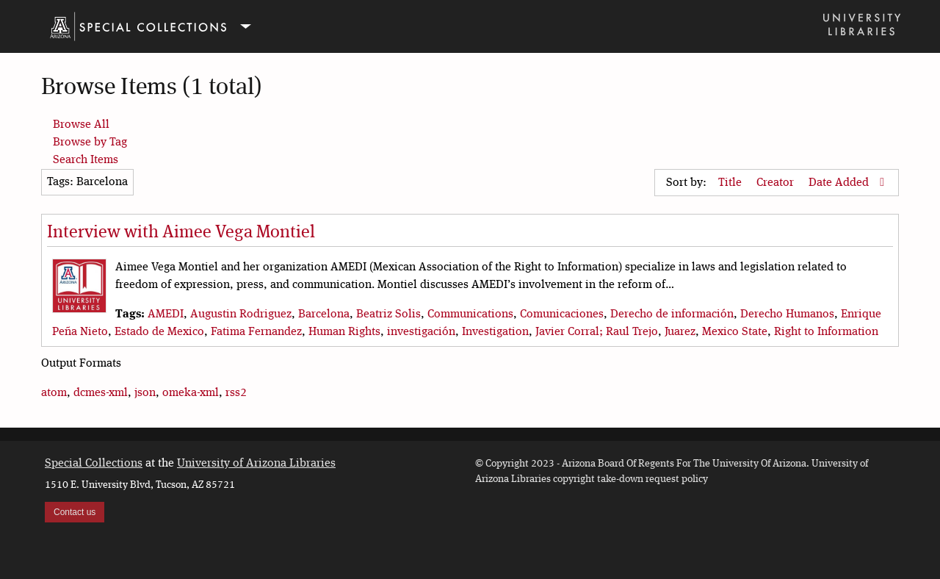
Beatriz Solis (388, 314)
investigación (421, 332)
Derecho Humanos (787, 314)
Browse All (81, 125)
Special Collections (93, 464)
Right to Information (826, 332)
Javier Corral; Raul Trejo (596, 332)
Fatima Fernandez (256, 332)
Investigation (495, 332)
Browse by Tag (90, 142)
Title (731, 183)
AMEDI (166, 314)
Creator (776, 183)
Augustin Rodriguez (241, 314)
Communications (470, 314)
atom (54, 393)
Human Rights (344, 332)
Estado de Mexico (159, 332)
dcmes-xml (100, 393)
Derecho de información (672, 314)
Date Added (840, 183)
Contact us (74, 512)
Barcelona (324, 314)
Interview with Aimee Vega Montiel (181, 233)
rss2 (236, 393)
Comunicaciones (562, 314)
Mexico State (734, 332)
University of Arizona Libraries (256, 464)
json (145, 393)
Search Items (85, 160)
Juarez (680, 332)
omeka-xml (190, 393)
